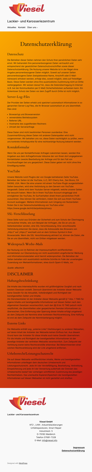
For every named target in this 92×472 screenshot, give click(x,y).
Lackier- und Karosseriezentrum (31, 21)
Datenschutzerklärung (73, 450)
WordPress (23, 463)
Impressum (79, 447)
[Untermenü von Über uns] (37, 27)
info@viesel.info (49, 440)
